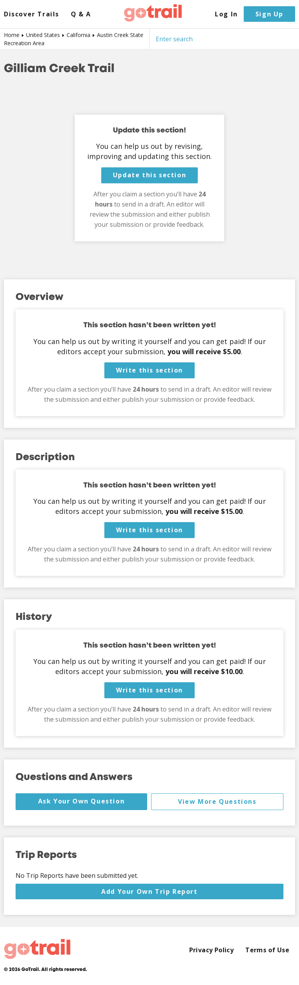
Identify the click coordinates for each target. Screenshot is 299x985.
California (78, 35)
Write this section (149, 370)
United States (43, 35)
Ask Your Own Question (81, 801)
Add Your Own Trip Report (149, 891)
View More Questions (217, 801)
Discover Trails (31, 14)
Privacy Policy (211, 950)
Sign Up (269, 14)
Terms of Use (267, 950)
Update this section (149, 175)
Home (11, 35)
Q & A (81, 14)
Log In (226, 14)
